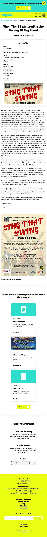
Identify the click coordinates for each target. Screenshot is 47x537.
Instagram (23, 527)
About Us (23, 506)
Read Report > (17, 332)
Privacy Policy (23, 502)
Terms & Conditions (23, 499)
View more (21, 407)
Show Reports (8, 20)
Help (23, 504)
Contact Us (23, 508)
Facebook (23, 524)
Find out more (22, 8)
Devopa (25, 532)
